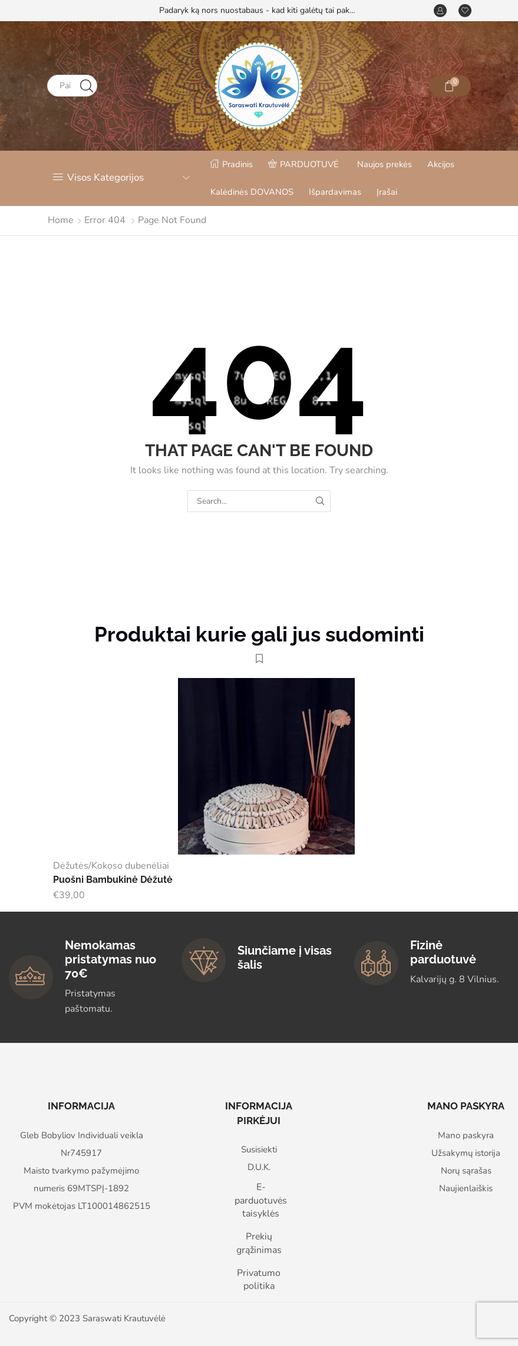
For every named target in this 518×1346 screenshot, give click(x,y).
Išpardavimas (335, 192)
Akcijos (440, 164)
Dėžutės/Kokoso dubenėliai (111, 865)
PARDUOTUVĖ (303, 164)
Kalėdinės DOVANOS (251, 192)
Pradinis (231, 164)
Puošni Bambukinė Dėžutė (113, 879)
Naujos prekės (384, 164)
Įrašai (387, 192)
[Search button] (86, 85)
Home (61, 220)
